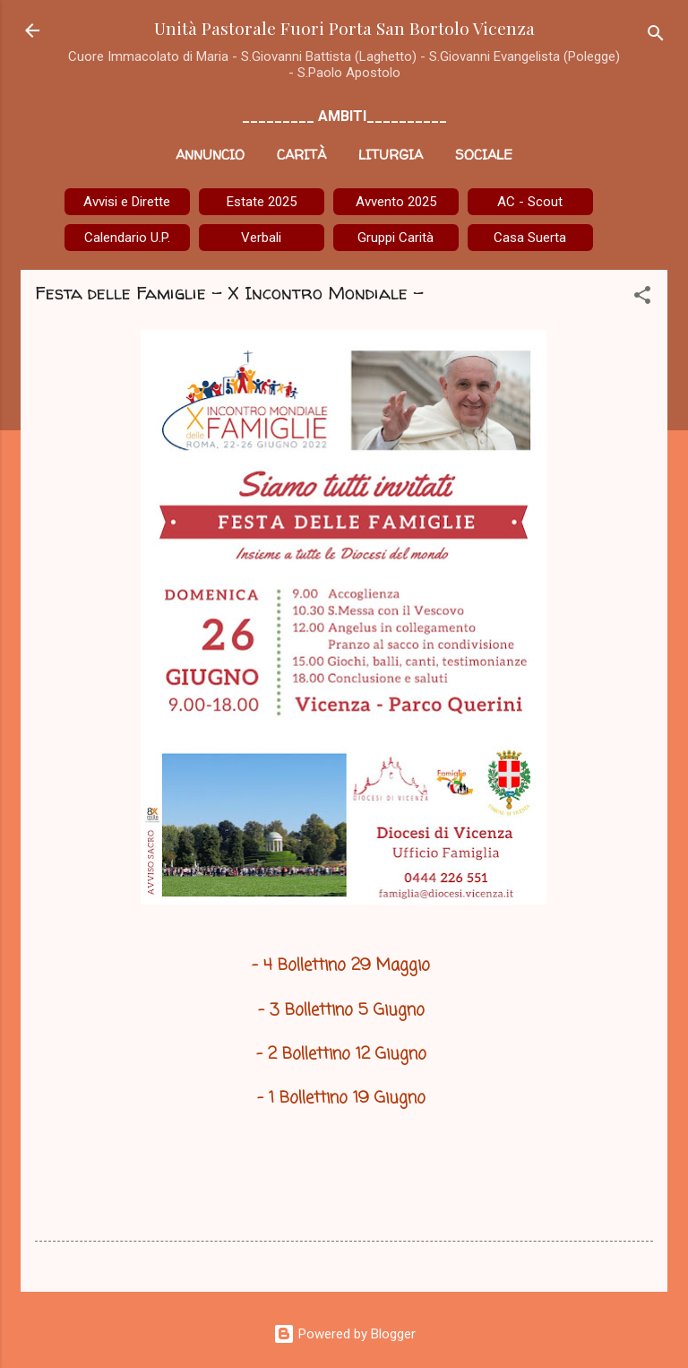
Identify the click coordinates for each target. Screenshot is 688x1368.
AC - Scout (530, 202)
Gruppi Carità (395, 237)
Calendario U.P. (127, 237)
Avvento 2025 (396, 202)
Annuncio (210, 154)
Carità (301, 154)
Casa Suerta (530, 237)
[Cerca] (655, 36)
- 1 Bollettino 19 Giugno (344, 1098)
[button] (642, 298)
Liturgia (390, 154)
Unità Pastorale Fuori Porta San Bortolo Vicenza (344, 27)
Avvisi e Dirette (126, 202)
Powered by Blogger (344, 1334)
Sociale (483, 154)
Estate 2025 (262, 202)
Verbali (261, 237)
